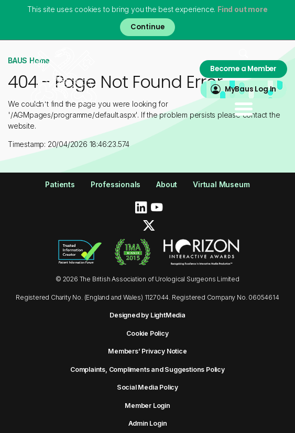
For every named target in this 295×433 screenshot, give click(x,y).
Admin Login (147, 423)
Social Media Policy (147, 387)
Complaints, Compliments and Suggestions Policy (147, 369)
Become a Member (243, 69)
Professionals (115, 184)
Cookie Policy (147, 333)
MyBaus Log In (250, 89)
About (166, 184)
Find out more (242, 9)
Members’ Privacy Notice (147, 351)
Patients (59, 184)
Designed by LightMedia (147, 315)
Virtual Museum (221, 184)
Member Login (147, 405)
